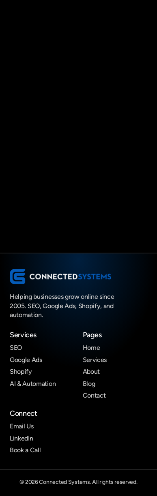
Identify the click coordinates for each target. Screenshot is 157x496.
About (91, 371)
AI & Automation (33, 383)
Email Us (21, 426)
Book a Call (25, 450)
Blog (89, 383)
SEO (16, 347)
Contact (94, 395)
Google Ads (26, 360)
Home (91, 347)
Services (95, 360)
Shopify (21, 371)
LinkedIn (21, 438)
